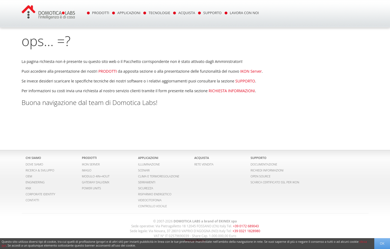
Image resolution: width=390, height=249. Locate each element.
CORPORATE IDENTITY (40, 194)
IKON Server (251, 71)
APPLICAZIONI (128, 12)
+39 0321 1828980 (246, 231)
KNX (28, 188)
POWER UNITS (91, 188)
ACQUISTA (186, 12)
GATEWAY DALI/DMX (95, 182)
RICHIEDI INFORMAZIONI (267, 170)
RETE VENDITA (204, 164)
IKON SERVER (91, 164)
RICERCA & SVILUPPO (40, 170)
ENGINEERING (35, 182)
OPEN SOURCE (260, 176)
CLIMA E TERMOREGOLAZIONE (158, 176)
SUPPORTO (212, 12)
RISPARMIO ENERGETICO (155, 194)
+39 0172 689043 (246, 226)
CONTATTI (32, 200)
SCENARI (144, 170)
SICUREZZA (145, 188)
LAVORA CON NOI (244, 12)
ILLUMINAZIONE (149, 164)
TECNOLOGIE (159, 12)
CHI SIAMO (33, 158)
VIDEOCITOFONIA (150, 200)
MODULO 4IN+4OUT (95, 176)
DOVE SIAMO (34, 164)
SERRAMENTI (147, 182)
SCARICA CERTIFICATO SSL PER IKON (275, 182)
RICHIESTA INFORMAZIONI (232, 90)
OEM (29, 176)
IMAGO (86, 170)
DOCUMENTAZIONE (264, 164)
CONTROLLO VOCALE (152, 206)
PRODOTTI (100, 12)
